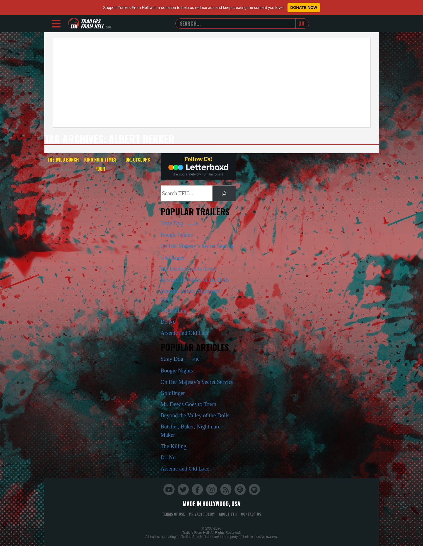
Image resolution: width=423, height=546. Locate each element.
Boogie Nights (177, 235)
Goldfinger (173, 257)
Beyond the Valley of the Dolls (195, 280)
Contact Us (251, 514)
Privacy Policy (202, 514)
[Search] (223, 193)
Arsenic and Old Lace (185, 333)
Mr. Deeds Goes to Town (188, 268)
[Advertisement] (212, 83)
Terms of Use (173, 514)
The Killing (174, 311)
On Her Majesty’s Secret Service (197, 246)
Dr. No (168, 322)
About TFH (228, 514)
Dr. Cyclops (137, 159)
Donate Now (303, 7)
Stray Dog (180, 223)
